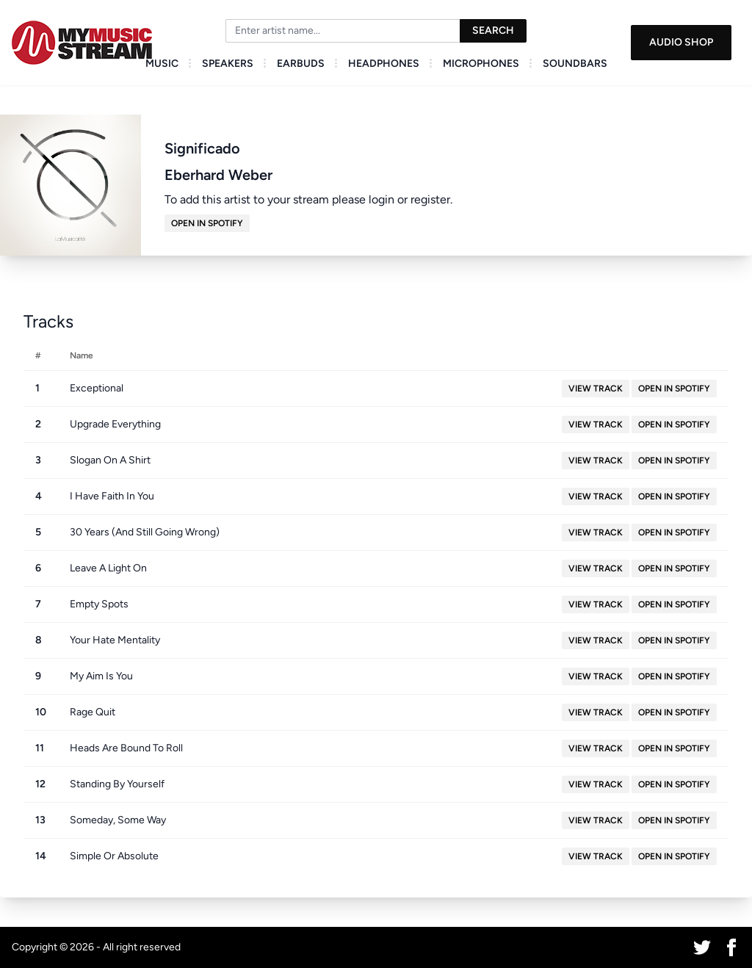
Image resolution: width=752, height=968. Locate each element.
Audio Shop (681, 42)
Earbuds (301, 63)
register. (431, 199)
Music (161, 63)
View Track (595, 388)
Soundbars (575, 63)
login (381, 199)
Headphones (383, 63)
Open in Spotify (207, 223)
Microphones (481, 63)
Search (493, 30)
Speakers (227, 63)
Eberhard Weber (218, 175)
